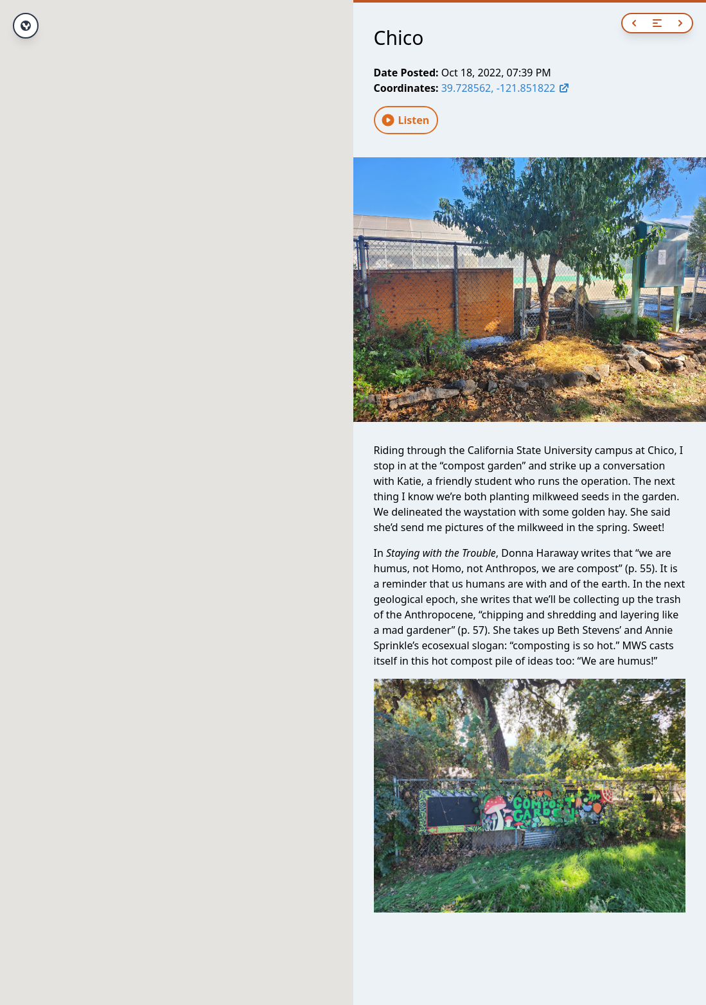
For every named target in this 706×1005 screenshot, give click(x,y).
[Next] (680, 23)
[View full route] (26, 26)
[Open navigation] (657, 23)
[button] (176, 491)
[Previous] (634, 23)
